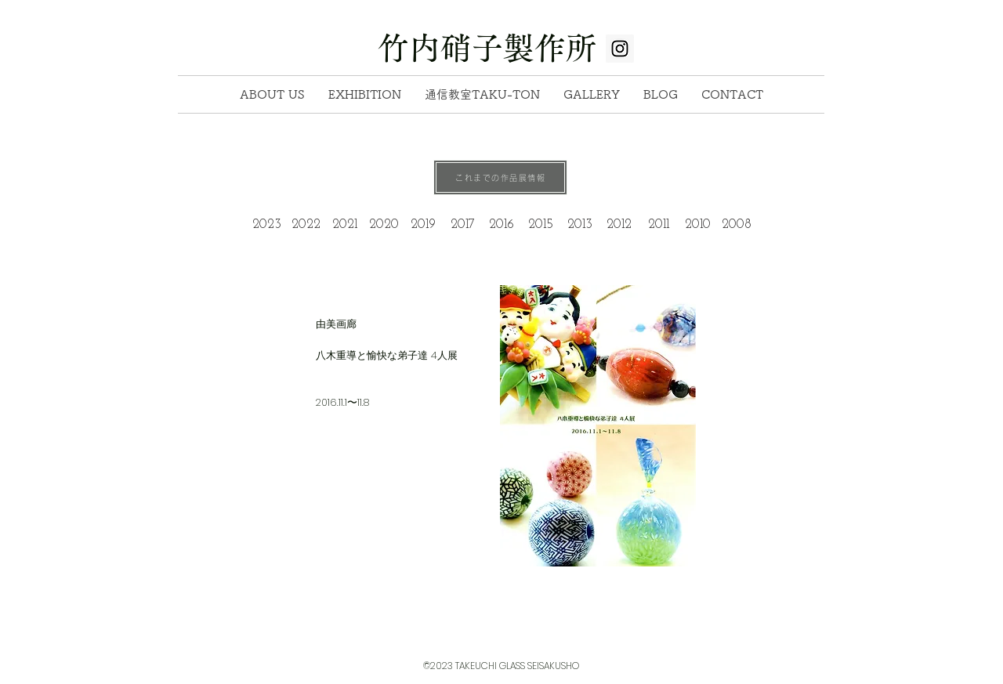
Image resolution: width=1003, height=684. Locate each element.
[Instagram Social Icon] (620, 48)
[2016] (501, 224)
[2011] (658, 224)
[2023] (266, 224)
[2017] (462, 224)
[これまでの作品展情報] (500, 177)
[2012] (619, 224)
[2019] (423, 224)
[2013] (579, 224)
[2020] (384, 224)
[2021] (344, 224)
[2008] (736, 224)
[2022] (305, 224)
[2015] (540, 224)
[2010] (697, 224)
